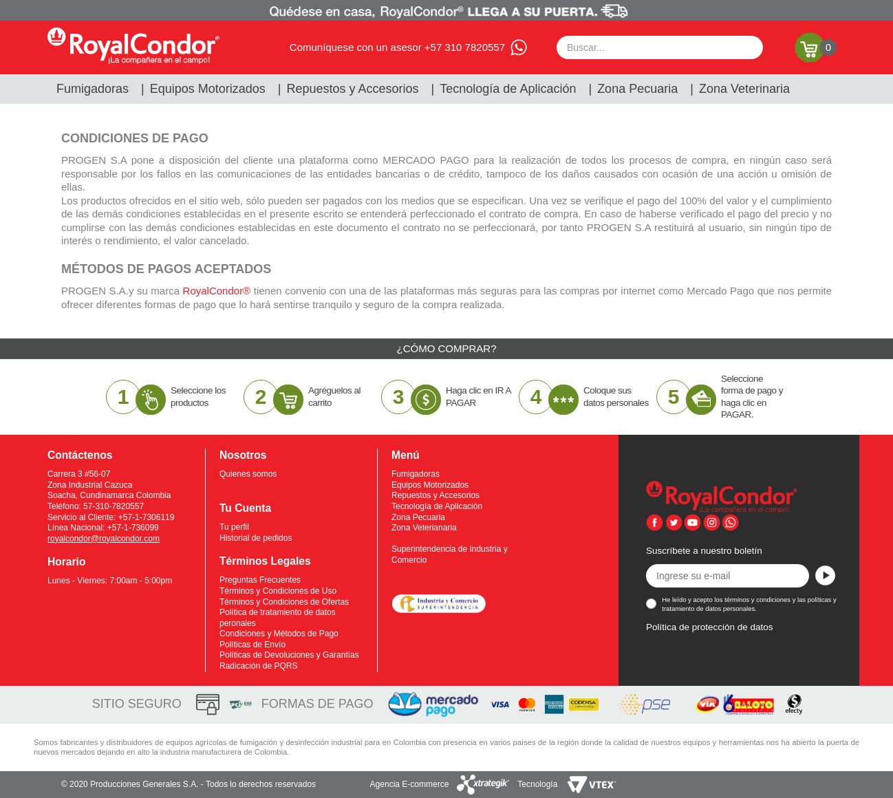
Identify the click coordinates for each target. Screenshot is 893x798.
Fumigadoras (92, 89)
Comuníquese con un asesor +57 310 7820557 (397, 47)
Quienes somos (248, 474)
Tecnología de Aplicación (508, 89)
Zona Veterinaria (744, 89)
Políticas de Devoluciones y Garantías (289, 655)
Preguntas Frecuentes (260, 580)
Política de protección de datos (709, 627)
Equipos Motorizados (208, 89)
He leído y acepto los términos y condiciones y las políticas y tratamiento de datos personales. (749, 604)
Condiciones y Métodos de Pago (278, 633)
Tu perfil (234, 527)
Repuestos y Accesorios (353, 89)
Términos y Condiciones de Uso (277, 591)
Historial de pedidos (255, 538)
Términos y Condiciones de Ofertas (284, 602)
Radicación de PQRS (258, 666)
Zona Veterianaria (424, 527)
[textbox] (660, 47)
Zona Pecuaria (637, 89)
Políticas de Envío (252, 644)
